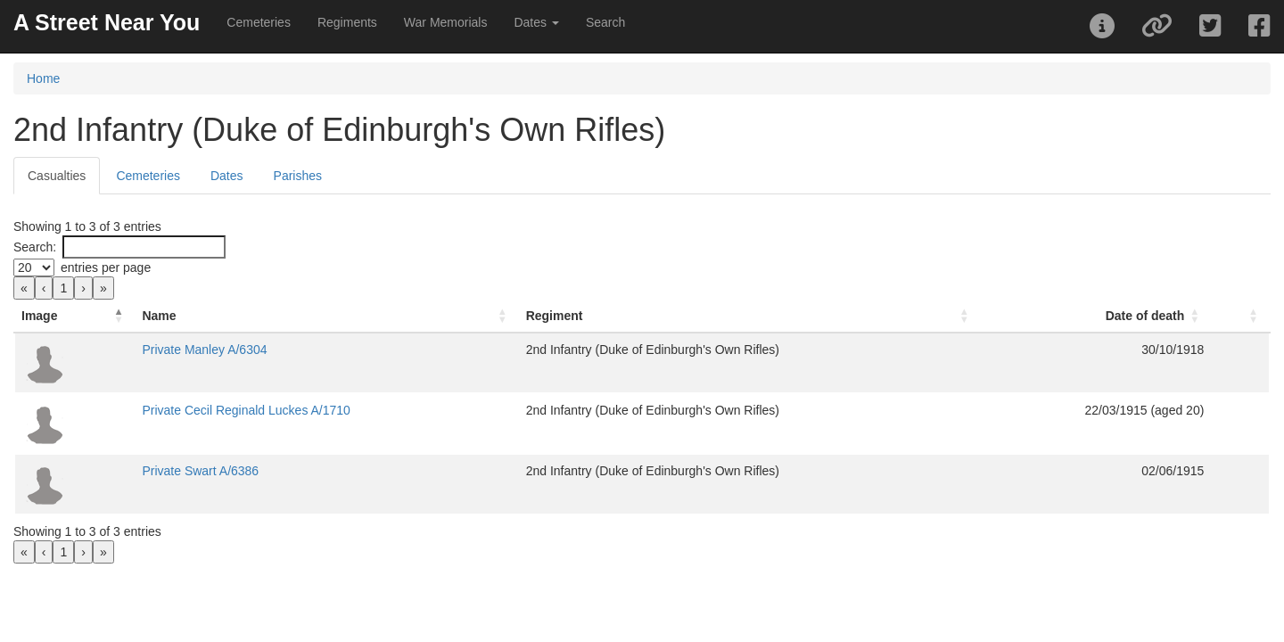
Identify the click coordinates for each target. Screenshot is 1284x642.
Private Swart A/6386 (338, 471)
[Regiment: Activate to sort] (692, 316)
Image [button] (39, 316)
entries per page (106, 267)
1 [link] (63, 288)
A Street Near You (106, 22)
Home (43, 78)
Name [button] (297, 316)
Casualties (57, 176)
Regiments (347, 22)
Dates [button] (536, 22)
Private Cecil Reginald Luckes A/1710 (384, 410)
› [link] (83, 288)
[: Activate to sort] (1207, 316)
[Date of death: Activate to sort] (1002, 316)
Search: (34, 247)
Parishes (298, 176)
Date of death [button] (1078, 316)
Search (605, 22)
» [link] (103, 288)
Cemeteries (258, 22)
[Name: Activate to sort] (398, 316)
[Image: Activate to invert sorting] (143, 316)
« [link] (24, 288)
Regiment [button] (559, 316)
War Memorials (446, 22)
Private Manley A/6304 (342, 349)
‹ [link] (44, 288)
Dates (226, 176)
